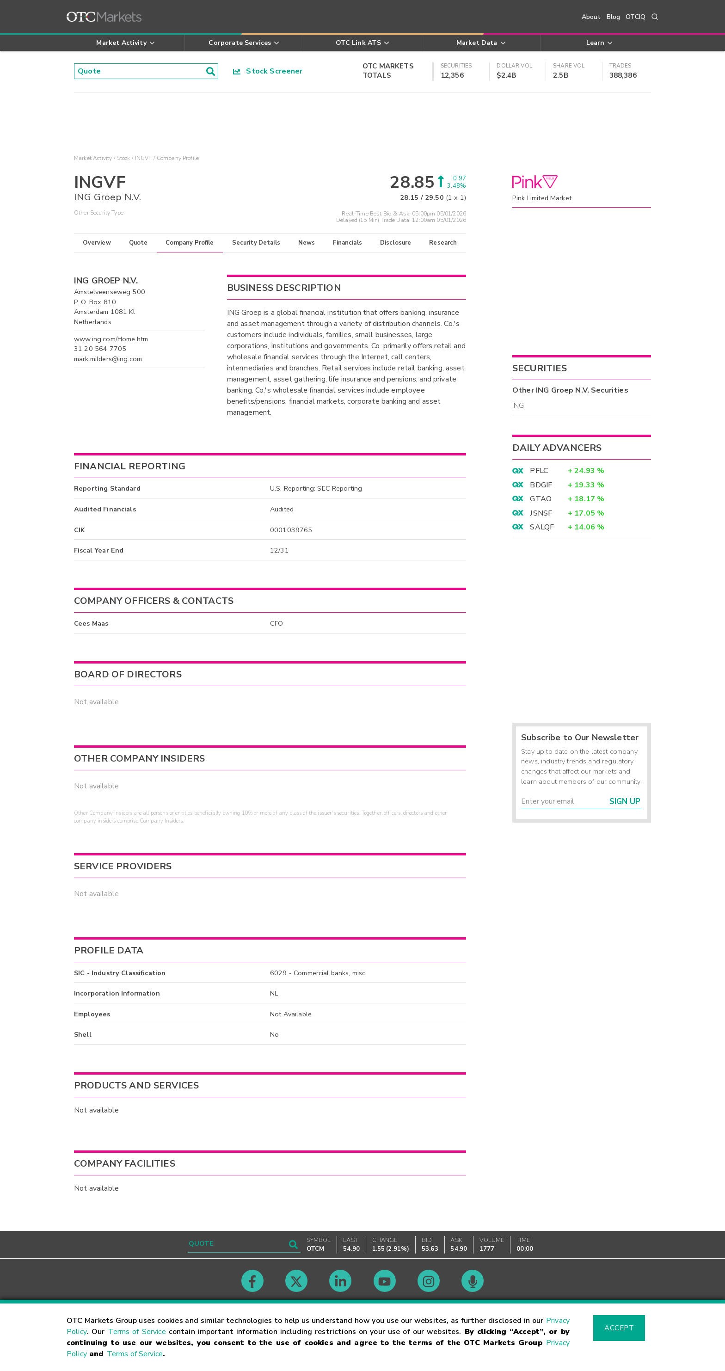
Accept (619, 1328)
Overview (97, 243)
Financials (347, 243)
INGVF (143, 158)
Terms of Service (137, 1332)
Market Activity (93, 158)
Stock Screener (268, 71)
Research (443, 243)
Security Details (256, 243)
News (306, 243)
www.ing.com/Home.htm (111, 339)
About (591, 16)
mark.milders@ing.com (108, 358)
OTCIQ (635, 16)
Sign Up (624, 801)
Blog (614, 16)
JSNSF (541, 513)
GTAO (541, 499)
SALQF (542, 527)
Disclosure (396, 243)
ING (518, 405)
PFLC (539, 471)
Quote (138, 243)
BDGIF (541, 485)
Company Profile (190, 243)
